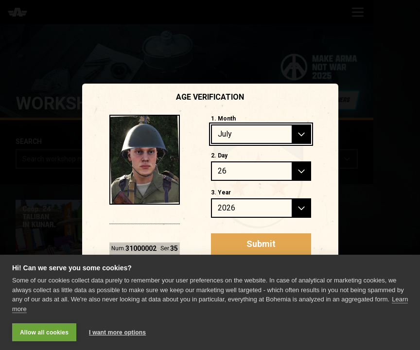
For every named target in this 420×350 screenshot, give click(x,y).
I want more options (117, 332)
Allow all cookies (44, 332)
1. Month (223, 118)
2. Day (219, 155)
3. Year (221, 192)
